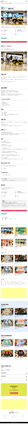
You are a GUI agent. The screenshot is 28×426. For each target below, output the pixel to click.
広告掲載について (5, 417)
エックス (14, 380)
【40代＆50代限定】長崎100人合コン (5, 327)
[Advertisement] (14, 293)
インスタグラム (14, 373)
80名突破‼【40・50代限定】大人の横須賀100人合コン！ (7, 316)
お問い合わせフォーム (14, 393)
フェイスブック (14, 377)
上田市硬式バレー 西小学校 (18, 246)
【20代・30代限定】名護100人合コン (19, 327)
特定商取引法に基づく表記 (14, 417)
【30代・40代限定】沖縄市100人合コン (6, 357)
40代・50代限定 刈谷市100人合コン (19, 262)
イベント (4, 3)
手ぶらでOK (2, 285)
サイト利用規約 (22, 417)
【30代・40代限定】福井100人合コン (19, 357)
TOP (1, 3)
